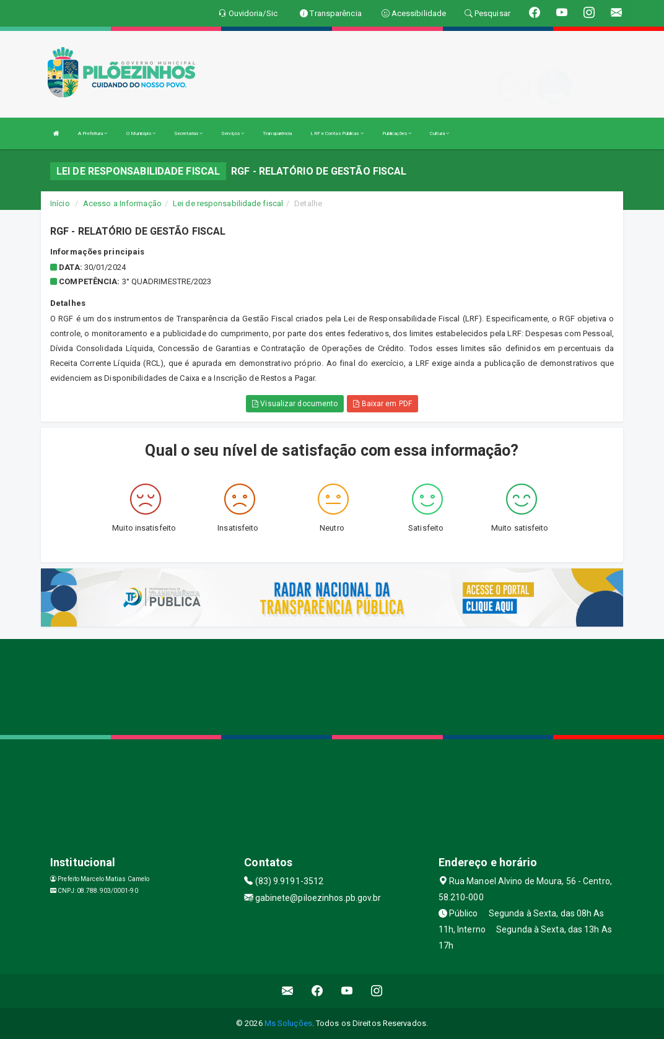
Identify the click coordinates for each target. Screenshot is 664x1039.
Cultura (439, 133)
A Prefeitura (92, 133)
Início (60, 203)
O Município (140, 133)
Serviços (232, 133)
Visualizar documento (295, 403)
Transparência (277, 133)
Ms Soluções (288, 1023)
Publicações (396, 133)
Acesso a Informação (122, 203)
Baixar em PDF (382, 403)
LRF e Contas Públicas (336, 133)
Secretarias (188, 133)
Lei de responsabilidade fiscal (228, 203)
